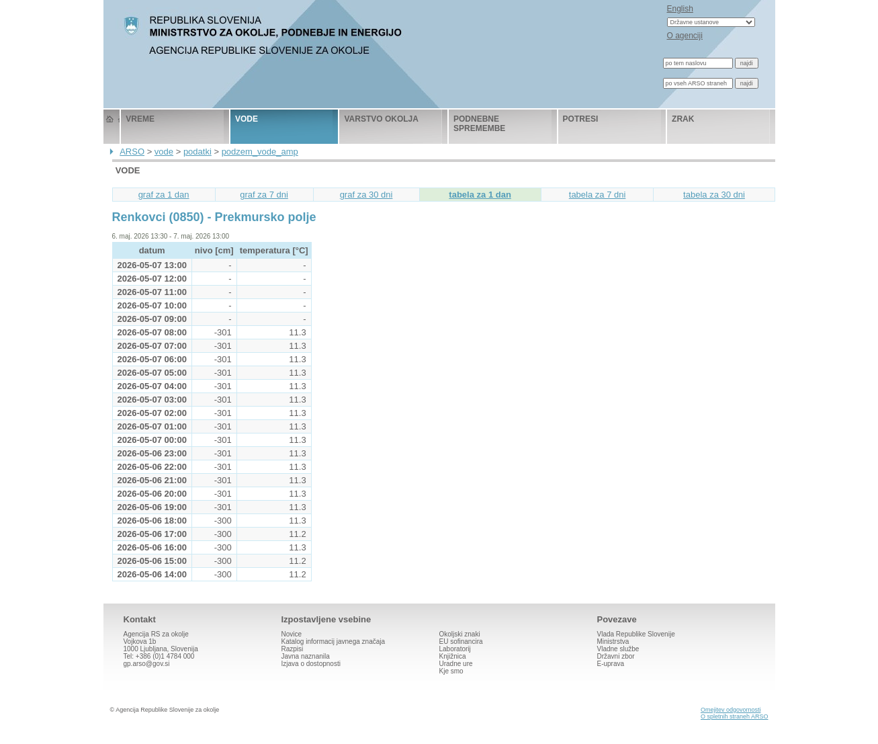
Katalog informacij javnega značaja (333, 641)
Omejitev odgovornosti (731, 709)
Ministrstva (613, 641)
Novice (291, 634)
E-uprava (611, 663)
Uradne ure (456, 663)
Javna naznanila (305, 656)
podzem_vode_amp (260, 152)
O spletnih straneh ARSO (735, 716)
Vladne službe (618, 649)
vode (246, 119)
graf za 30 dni (366, 195)
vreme (140, 119)
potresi (581, 119)
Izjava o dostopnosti (311, 663)
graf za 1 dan (163, 195)
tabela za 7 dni (597, 195)
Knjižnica (452, 656)
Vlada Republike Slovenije (636, 634)
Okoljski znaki (459, 634)
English (680, 8)
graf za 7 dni (264, 195)
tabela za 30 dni (714, 195)
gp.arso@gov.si (147, 663)
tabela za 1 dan (480, 195)
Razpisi (292, 649)
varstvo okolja (381, 119)
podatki (197, 152)
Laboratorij (455, 649)
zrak (683, 119)
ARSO (132, 152)
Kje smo (451, 671)
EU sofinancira (461, 641)
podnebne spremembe (479, 123)
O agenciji (685, 35)
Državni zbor (616, 656)
